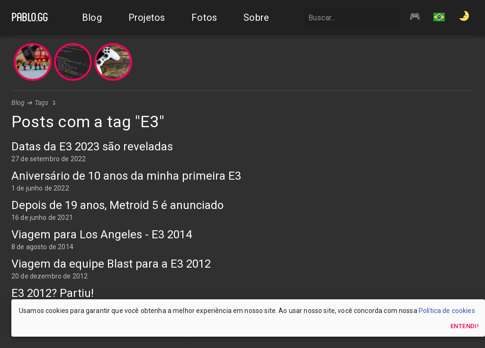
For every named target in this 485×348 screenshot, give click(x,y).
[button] (439, 18)
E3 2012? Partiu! (52, 293)
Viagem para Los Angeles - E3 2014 (101, 234)
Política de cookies (447, 310)
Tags (42, 102)
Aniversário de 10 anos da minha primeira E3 (126, 176)
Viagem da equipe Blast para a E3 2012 (111, 263)
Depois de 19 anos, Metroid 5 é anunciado (117, 205)
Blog (18, 102)
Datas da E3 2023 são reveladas (92, 146)
